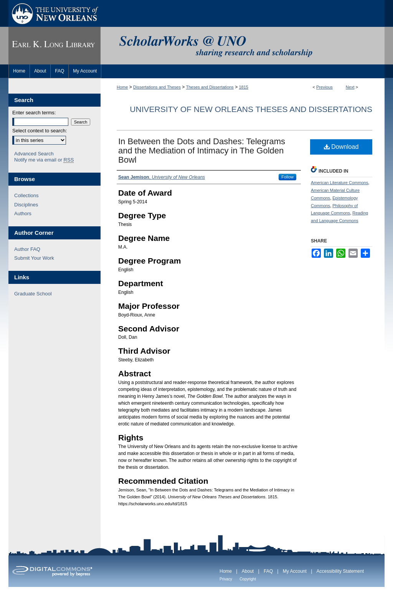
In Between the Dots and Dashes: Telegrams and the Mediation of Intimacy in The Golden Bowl (201, 151)
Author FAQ (27, 249)
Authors (22, 213)
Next (350, 87)
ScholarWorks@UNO (243, 45)
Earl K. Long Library (54, 45)
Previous (324, 87)
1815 (243, 87)
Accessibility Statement (340, 571)
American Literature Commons (339, 182)
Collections (26, 195)
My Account (295, 571)
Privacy (226, 579)
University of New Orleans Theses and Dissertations (251, 109)
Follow (287, 177)
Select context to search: (39, 131)
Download (341, 146)
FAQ (268, 571)
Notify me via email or (44, 160)
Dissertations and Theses (157, 87)
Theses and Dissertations (210, 87)
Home (122, 87)
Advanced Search (34, 154)
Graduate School (33, 294)
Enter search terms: (34, 112)
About (248, 571)
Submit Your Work (34, 258)
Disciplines (26, 205)
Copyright (247, 579)
